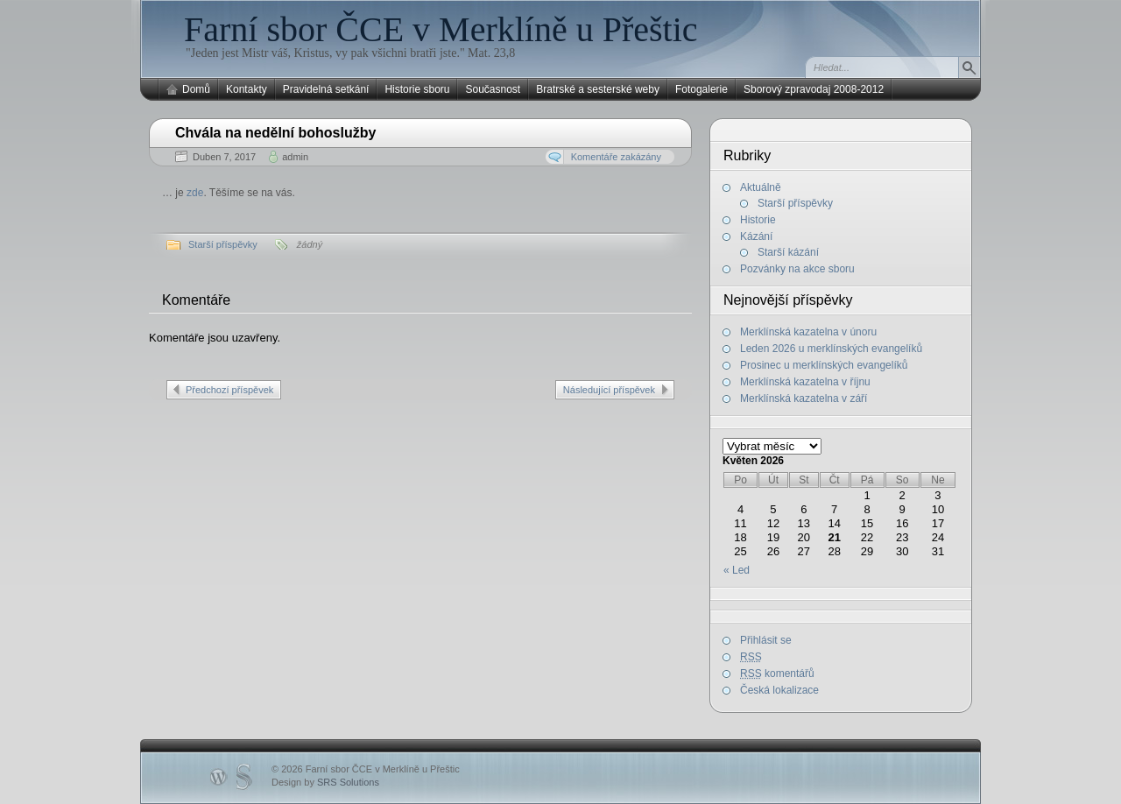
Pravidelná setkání (326, 89)
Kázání (756, 236)
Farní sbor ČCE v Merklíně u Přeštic (441, 29)
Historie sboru (416, 89)
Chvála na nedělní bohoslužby (275, 132)
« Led (736, 570)
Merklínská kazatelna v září (803, 398)
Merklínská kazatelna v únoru (808, 332)
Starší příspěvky (222, 244)
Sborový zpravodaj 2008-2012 (814, 89)
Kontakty (246, 89)
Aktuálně (760, 187)
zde (195, 193)
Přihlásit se (766, 640)
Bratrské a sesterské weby (597, 89)
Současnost (492, 89)
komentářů (777, 673)
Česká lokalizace (779, 690)
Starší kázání (788, 252)
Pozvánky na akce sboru (797, 269)
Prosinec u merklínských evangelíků (823, 365)
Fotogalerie (701, 89)
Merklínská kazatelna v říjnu (805, 382)
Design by (325, 782)
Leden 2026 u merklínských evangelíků (831, 348)
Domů (196, 89)
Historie (758, 220)
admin (295, 157)
